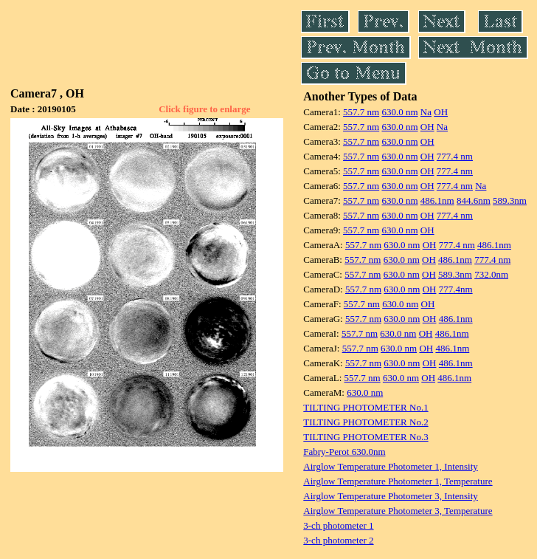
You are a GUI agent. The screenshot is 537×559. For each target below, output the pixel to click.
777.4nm (456, 289)
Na (426, 111)
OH (441, 111)
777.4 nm (455, 156)
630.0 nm (399, 111)
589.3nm (510, 200)
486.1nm (437, 200)
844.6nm (474, 200)
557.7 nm (361, 111)
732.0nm (491, 274)
